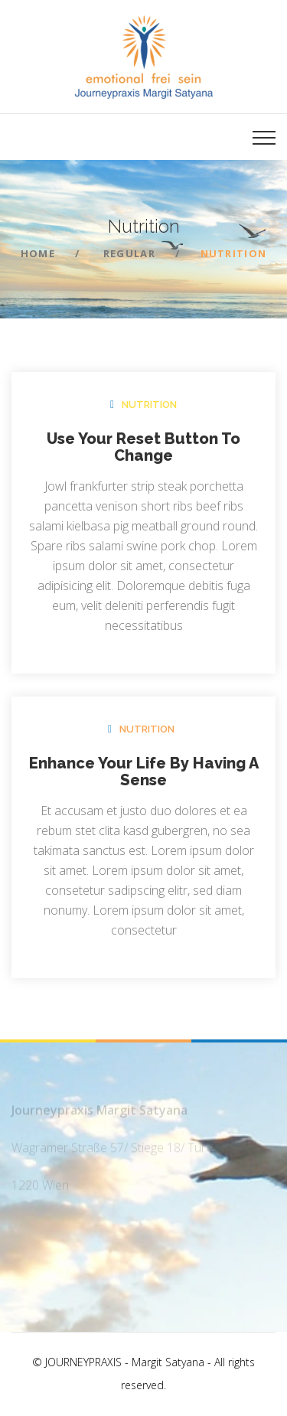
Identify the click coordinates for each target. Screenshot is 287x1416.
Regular (129, 253)
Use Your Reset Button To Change (143, 447)
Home (38, 253)
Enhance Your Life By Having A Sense (144, 771)
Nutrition (149, 404)
